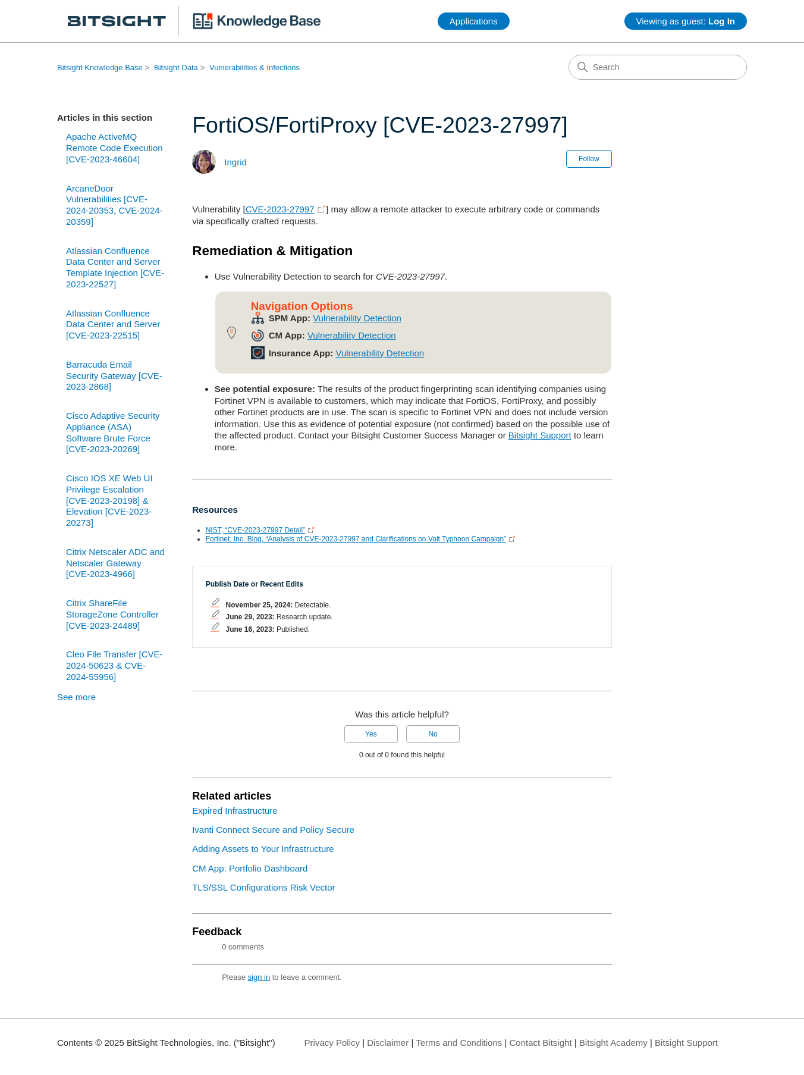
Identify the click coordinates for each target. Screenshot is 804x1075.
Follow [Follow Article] (589, 159)
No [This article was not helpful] (432, 734)
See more (76, 697)
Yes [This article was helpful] (371, 734)
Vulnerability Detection (357, 318)
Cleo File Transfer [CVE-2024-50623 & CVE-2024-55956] (114, 665)
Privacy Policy (332, 1043)
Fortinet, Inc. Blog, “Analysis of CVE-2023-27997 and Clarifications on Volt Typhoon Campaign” (356, 539)
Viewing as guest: (685, 21)
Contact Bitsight (541, 1043)
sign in (259, 977)
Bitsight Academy (613, 1043)
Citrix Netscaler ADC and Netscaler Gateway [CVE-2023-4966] (115, 563)
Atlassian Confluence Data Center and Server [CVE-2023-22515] (113, 324)
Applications (474, 21)
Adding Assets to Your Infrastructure (263, 849)
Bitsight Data (176, 67)
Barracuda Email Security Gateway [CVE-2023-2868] (114, 375)
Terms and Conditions (459, 1043)
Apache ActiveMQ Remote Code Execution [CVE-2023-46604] (114, 147)
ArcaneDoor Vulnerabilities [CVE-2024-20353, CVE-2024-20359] (114, 205)
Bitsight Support (539, 435)
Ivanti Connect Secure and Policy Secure (273, 830)
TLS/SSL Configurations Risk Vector (263, 887)
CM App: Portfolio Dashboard (249, 868)
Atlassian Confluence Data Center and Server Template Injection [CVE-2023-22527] (115, 267)
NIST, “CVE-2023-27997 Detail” (255, 530)
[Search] (657, 67)
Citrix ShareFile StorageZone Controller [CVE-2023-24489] (112, 614)
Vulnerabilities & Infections (254, 67)
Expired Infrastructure (234, 811)
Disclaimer (388, 1043)
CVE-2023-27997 (280, 209)
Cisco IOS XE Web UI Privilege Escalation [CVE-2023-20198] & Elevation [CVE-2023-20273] (109, 500)
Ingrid (235, 162)
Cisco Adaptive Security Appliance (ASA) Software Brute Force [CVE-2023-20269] (113, 432)
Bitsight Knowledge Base (100, 67)
